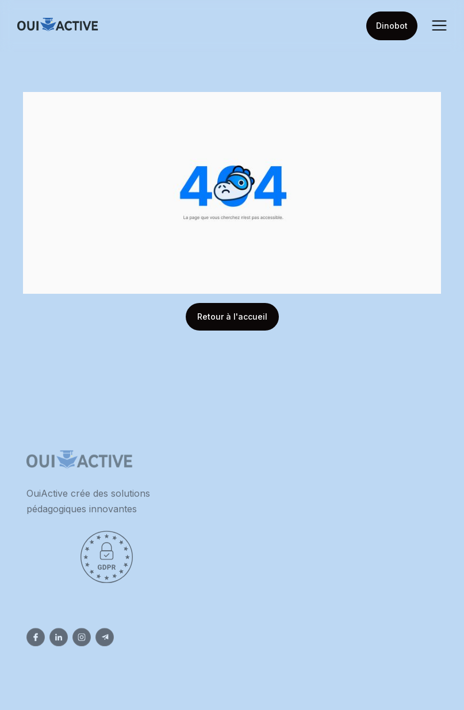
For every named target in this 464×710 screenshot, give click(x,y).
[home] (57, 26)
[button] (439, 26)
